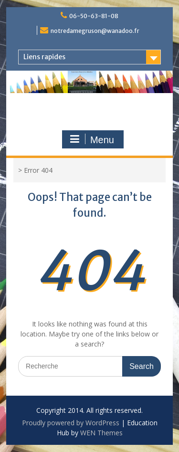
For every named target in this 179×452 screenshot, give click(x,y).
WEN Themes (101, 432)
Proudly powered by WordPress (70, 422)
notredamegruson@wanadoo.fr (95, 30)
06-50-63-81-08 (93, 16)
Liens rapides (44, 57)
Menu (91, 139)
